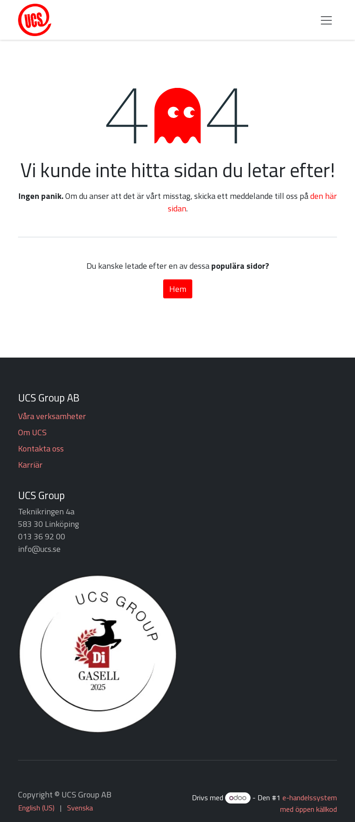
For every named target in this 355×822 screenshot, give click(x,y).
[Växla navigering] (326, 20)
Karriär (30, 464)
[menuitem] (36, 808)
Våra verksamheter (52, 416)
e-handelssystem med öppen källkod (308, 803)
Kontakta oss (41, 448)
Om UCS (32, 432)
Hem (177, 289)
